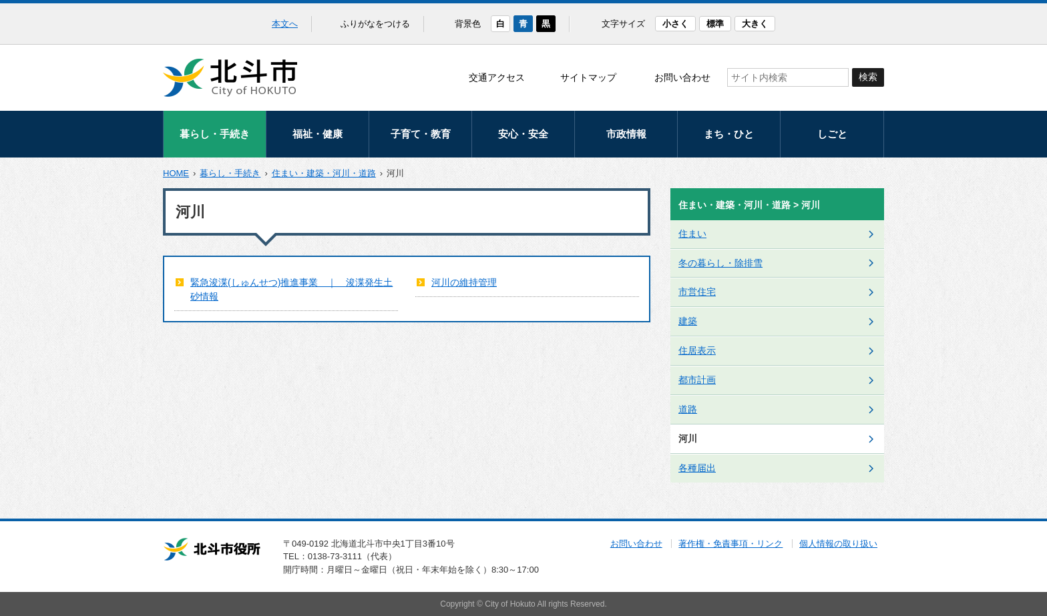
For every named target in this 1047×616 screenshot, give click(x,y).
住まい (692, 233)
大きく (755, 24)
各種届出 (697, 468)
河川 (687, 438)
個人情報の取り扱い (838, 544)
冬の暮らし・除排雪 (720, 263)
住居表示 (697, 350)
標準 (715, 24)
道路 (687, 409)
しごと (832, 133)
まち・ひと (729, 133)
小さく (675, 24)
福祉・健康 (317, 133)
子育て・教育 (421, 133)
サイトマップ (588, 77)
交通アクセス (497, 77)
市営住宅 (697, 291)
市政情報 (626, 133)
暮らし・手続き (215, 133)
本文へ (285, 24)
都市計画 (697, 379)
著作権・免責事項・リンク (730, 544)
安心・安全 (523, 133)
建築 (687, 321)
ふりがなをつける (375, 24)
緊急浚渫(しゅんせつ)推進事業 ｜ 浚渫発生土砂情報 (291, 289)
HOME (176, 173)
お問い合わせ (682, 77)
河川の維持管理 (464, 282)
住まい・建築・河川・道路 (324, 173)
